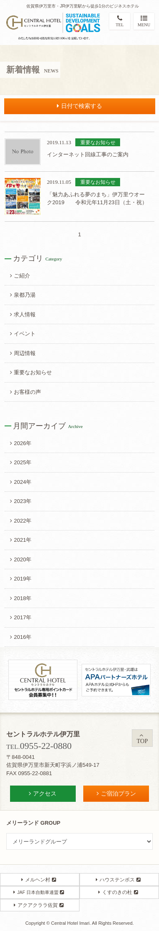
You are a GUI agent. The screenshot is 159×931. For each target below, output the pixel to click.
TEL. (39, 746)
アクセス (42, 793)
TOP (142, 738)
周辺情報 (23, 353)
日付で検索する (79, 106)
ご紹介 (20, 276)
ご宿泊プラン (116, 793)
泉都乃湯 (23, 295)
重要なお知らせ (31, 372)
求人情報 (23, 314)
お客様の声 (25, 392)
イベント (23, 333)
